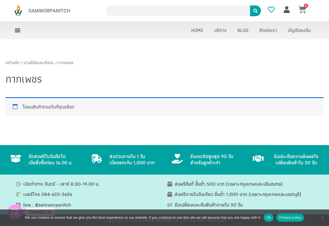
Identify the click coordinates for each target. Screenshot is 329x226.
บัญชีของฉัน (299, 30)
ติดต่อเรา (268, 30)
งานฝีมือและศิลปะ (39, 62)
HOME (197, 30)
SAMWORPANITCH (49, 11)
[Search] (255, 10)
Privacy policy (290, 217)
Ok (268, 217)
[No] (322, 217)
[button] (17, 30)
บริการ (220, 30)
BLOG (242, 30)
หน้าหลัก (12, 62)
